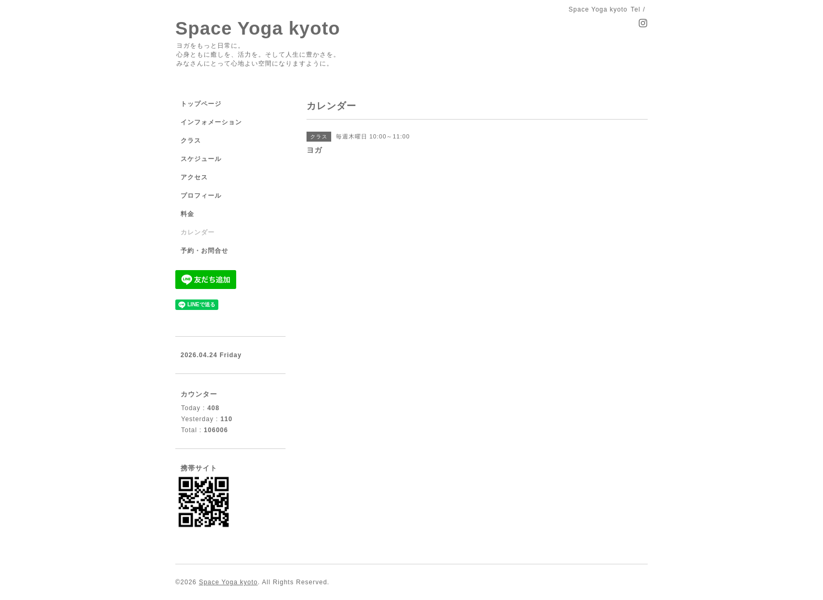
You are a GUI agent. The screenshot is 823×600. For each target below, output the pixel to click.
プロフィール (201, 195)
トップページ (201, 104)
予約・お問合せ (204, 250)
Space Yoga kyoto (257, 28)
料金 (187, 214)
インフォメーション (211, 122)
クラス (191, 140)
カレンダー (198, 232)
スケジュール (201, 159)
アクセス (194, 177)
